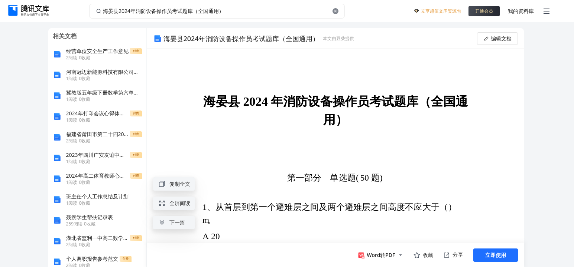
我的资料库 (521, 10)
